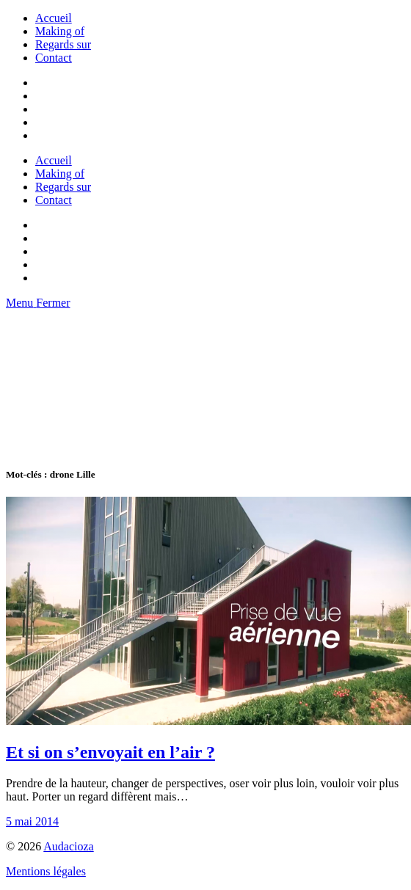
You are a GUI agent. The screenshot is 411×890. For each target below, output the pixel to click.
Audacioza (68, 846)
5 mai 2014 (32, 821)
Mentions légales (46, 871)
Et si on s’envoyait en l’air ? (110, 752)
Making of (59, 31)
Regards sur (63, 44)
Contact (53, 57)
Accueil (53, 18)
